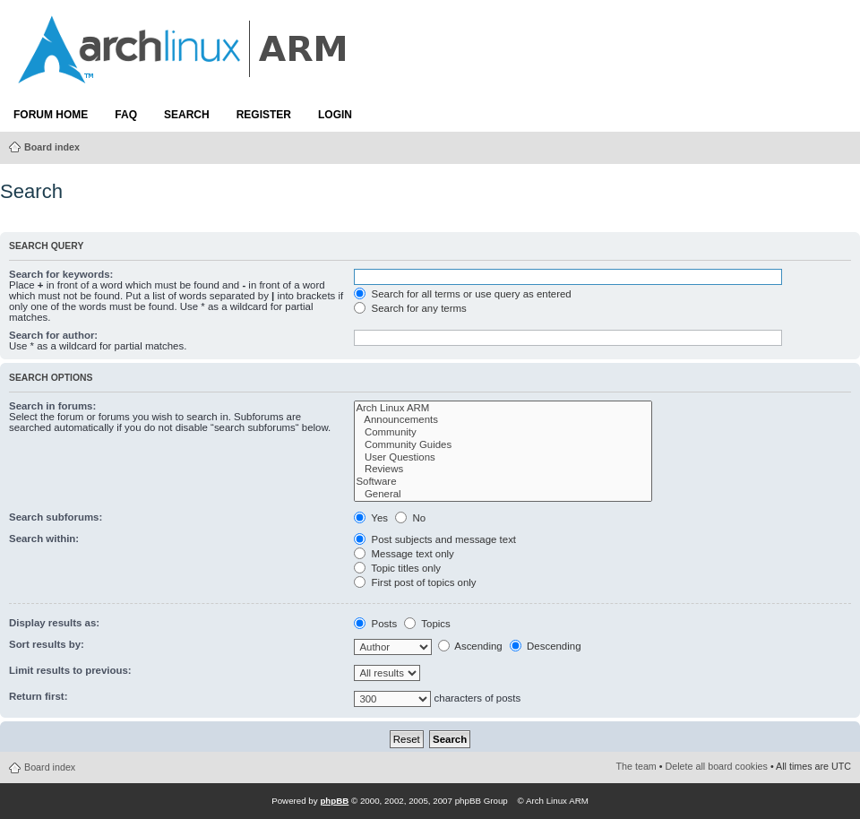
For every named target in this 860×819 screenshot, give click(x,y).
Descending (545, 646)
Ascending (470, 646)
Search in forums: (52, 406)
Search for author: (53, 335)
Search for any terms (410, 308)
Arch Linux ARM (503, 408)
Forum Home (50, 114)
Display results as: (54, 622)
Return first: (38, 696)
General (503, 494)
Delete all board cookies (717, 766)
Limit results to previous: (70, 670)
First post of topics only (415, 582)
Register (263, 114)
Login (335, 114)
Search (187, 114)
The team (636, 766)
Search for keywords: (61, 274)
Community (503, 433)
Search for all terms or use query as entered (462, 294)
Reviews (503, 469)
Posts (375, 623)
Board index (52, 147)
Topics (427, 623)
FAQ (126, 114)
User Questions (503, 458)
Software (503, 482)
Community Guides (503, 445)
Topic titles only (397, 568)
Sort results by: (46, 644)
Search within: (44, 538)
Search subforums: (55, 517)
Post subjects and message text (435, 539)
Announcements (503, 420)
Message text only (403, 553)
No (410, 518)
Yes (371, 518)
